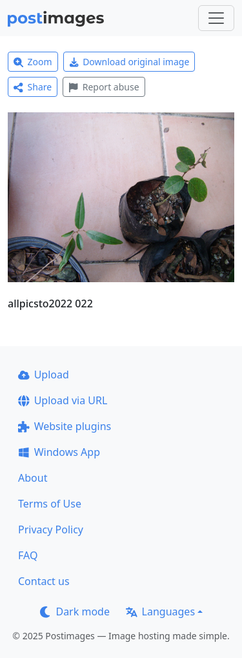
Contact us (44, 581)
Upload (43, 374)
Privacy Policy (50, 529)
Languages (160, 611)
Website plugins (64, 426)
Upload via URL (62, 400)
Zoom (33, 62)
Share (33, 87)
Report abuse (103, 87)
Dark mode (75, 611)
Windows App (59, 452)
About (32, 478)
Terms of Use (49, 504)
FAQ (27, 555)
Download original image (129, 62)
